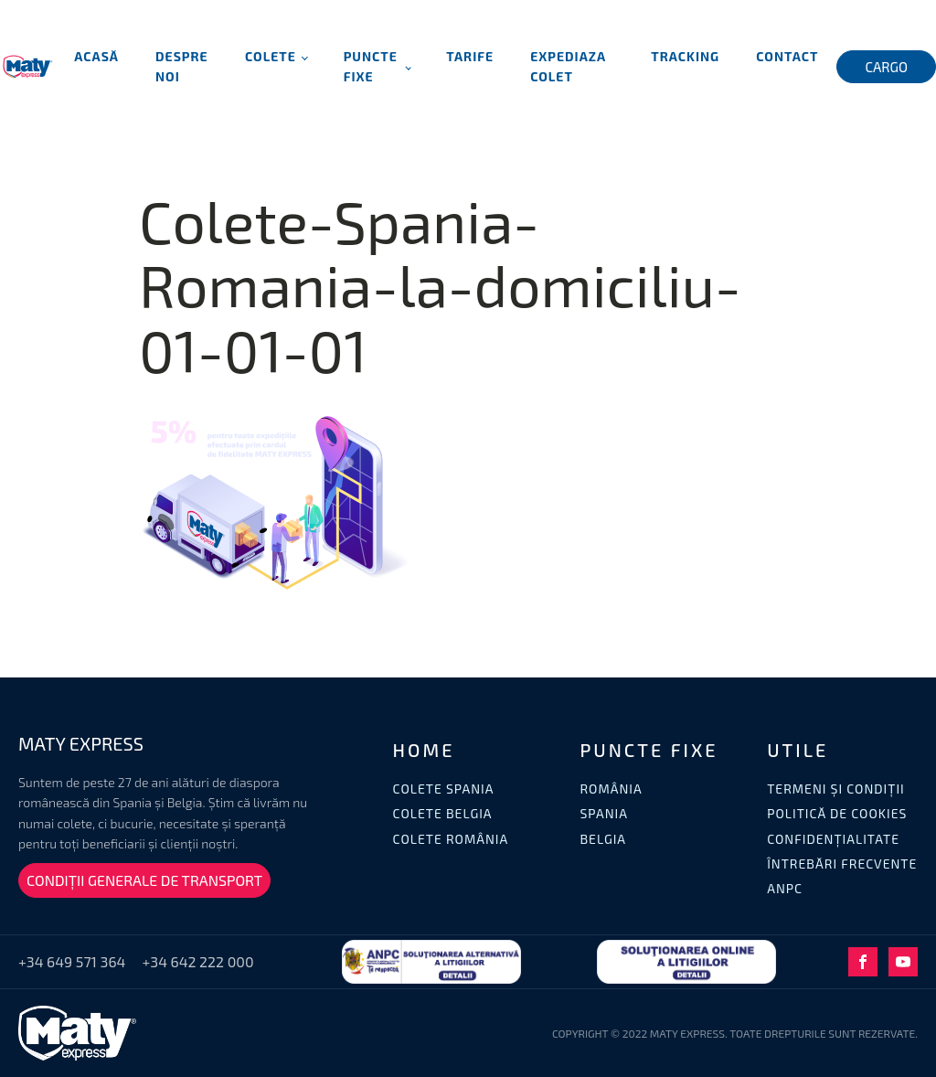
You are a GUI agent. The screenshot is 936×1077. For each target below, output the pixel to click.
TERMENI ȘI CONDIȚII (836, 788)
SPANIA (604, 813)
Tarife (470, 56)
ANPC (785, 888)
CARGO (886, 67)
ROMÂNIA (611, 788)
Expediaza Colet (568, 66)
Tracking (685, 56)
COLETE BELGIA (443, 813)
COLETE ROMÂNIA (451, 839)
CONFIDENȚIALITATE (833, 839)
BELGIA (603, 839)
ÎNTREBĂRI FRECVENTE (842, 863)
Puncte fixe (371, 66)
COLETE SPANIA (444, 788)
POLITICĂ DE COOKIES (837, 813)
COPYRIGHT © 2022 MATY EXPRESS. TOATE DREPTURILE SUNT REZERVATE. (735, 1033)
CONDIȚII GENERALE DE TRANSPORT (144, 880)
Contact (787, 56)
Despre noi (181, 66)
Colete (270, 56)
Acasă (96, 56)
